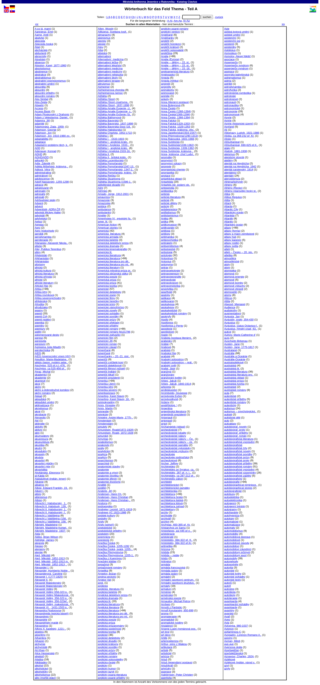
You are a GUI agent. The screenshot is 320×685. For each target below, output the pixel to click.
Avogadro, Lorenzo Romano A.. (242, 634)
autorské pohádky (234, 576)
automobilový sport (235, 555)
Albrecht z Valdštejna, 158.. (51, 521)
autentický (230, 405)
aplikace (166, 298)
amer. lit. (103, 221)
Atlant (227, 203)
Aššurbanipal (232, 141)
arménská (167, 595)
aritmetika (167, 546)
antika (164, 221)
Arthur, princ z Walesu (174, 644)
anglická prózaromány (111, 625)
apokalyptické (169, 310)
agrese (39, 337)
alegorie (39, 543)
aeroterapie (41, 239)
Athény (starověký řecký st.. (240, 190)
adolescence (42, 178)
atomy (227, 295)
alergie (39, 552)
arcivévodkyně (169, 399)
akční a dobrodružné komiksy (52, 389)
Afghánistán (42, 261)
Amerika (103, 380)
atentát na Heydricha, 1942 (240, 166)
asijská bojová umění (236, 31)
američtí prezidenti (109, 377)
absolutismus (42, 68)
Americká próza (107, 279)
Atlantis (228, 221)
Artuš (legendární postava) (176, 662)
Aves (227, 619)
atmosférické (231, 261)
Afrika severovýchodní (48, 298)
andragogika (105, 506)
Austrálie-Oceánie (234, 359)
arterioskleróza (170, 641)
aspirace (229, 71)
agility (38, 331)
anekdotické (105, 527)
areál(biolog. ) (169, 405)
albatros (39, 484)
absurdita (40, 86)
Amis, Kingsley (107, 405)
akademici (41, 374)
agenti (38, 313)
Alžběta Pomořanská (110, 163)
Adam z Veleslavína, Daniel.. (52, 117)
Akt (37, 420)
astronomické (232, 108)
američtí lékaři (106, 374)
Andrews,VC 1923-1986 (112, 512)
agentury (40, 328)
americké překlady (109, 322)
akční (38, 386)
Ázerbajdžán (231, 650)
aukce (227, 331)
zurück (219, 17)
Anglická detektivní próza (113, 595)
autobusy (229, 494)
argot (164, 423)
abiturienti (40, 53)
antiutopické (168, 249)
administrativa (43, 172)
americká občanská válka (113, 273)
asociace (229, 59)
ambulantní (104, 212)
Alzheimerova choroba (111, 89)
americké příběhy (108, 325)
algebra (39, 631)
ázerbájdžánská (233, 653)
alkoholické (41, 668)
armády (165, 585)
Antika (164, 218)
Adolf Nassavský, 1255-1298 (52, 181)
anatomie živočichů (109, 481)
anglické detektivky (109, 637)
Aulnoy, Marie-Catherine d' (240, 334)
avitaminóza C (232, 631)
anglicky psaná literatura (112, 674)
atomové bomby (233, 282)
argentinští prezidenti (173, 414)
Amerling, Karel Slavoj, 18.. (114, 399)
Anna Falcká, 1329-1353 (175, 126)
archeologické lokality (174, 432)
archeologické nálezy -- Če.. (177, 438)
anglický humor (107, 668)
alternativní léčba (108, 62)
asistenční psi (232, 40)
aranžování (167, 374)
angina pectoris (107, 576)
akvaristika (41, 469)
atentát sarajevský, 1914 (238, 169)
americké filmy (106, 298)
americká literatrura (109, 255)
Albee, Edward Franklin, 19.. (51, 487)
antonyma (167, 264)
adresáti (39, 197)
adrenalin (40, 190)
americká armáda (108, 236)
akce (37, 383)
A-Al (169, 20)
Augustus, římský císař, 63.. (240, 328)
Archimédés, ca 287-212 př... (178, 475)
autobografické (233, 491)
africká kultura (43, 270)
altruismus (104, 83)
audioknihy (230, 310)
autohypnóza (231, 515)
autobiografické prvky (236, 460)
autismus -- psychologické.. (240, 411)
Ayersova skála (233, 647)
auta (226, 393)
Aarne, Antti (42, 34)
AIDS (38, 353)
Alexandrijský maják (46, 622)
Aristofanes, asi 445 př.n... (176, 530)
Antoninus (167, 258)
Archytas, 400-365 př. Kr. (176, 524)
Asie (226, 28)
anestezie (103, 540)
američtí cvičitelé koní (110, 362)
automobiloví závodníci (237, 549)
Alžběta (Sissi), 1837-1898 (113, 105)
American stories (108, 227)
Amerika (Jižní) (107, 383)
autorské (229, 570)
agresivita (40, 340)
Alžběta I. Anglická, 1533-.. (114, 145)
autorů (228, 582)
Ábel (37, 47)
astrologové (231, 99)
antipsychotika (169, 239)
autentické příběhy (235, 399)
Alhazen (39, 641)
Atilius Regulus (233, 197)
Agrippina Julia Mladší (48, 347)
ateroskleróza (232, 178)
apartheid (166, 292)
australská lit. (232, 368)
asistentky (230, 47)
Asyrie (227, 117)
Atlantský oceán (233, 224)
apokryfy (166, 316)
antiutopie (167, 252)
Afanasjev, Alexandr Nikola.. (51, 243)
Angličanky (167, 37)
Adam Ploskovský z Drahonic (52, 114)
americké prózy (107, 319)
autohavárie (231, 512)
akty (37, 432)
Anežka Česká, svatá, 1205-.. (115, 549)
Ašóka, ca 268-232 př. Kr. (239, 135)
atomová (229, 273)
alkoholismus (42, 674)
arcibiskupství (169, 389)
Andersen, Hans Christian (113, 497)
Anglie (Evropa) (170, 59)
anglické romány (107, 656)
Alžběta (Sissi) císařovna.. (113, 102)
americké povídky (108, 316)
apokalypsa (167, 304)
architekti (166, 481)
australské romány (235, 389)
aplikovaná (167, 301)
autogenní (230, 503)
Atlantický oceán (233, 212)
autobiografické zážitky (237, 475)
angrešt (165, 83)
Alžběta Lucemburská (111, 160)
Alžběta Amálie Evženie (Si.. (114, 114)
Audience (229, 307)
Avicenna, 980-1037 (236, 625)
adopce (39, 184)
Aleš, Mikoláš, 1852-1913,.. (51, 564)
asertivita (166, 677)
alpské (102, 44)
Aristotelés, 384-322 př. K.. (177, 540)
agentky (39, 325)
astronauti (230, 102)
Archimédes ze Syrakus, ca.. (178, 469)
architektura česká (172, 497)
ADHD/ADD (42, 157)
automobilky (231, 533)
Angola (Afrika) (170, 80)
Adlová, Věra (42, 169)
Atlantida (229, 215)
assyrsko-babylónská (236, 74)
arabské (166, 356)
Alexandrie (41, 619)
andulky (102, 518)
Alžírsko (103, 190)
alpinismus (104, 37)
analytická (104, 451)
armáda (165, 564)
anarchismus (105, 460)
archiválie (166, 515)
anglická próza (106, 622)
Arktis (164, 558)
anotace (166, 175)
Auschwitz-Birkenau (236, 340)
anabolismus (105, 442)
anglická (103, 585)
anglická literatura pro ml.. (113, 616)
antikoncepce (169, 224)
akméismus (41, 408)
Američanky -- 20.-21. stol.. (114, 356)
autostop (229, 588)
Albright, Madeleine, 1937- (50, 530)
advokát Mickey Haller (48, 212)
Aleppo (39, 546)
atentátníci (230, 172)
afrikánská (41, 301)
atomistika (230, 270)
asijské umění (232, 34)
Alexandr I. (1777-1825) (49, 576)
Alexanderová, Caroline (48, 573)
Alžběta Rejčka (107, 175)
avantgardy (230, 607)
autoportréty (231, 564)
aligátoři (39, 656)
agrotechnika (42, 350)
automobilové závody (236, 543)
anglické (103, 634)
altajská (102, 53)
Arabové (166, 347)
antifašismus (168, 212)
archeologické (169, 429)
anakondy (104, 445)
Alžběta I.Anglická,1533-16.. (114, 151)
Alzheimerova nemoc (110, 93)
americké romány (108, 328)
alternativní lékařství (110, 65)
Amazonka (104, 203)
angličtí (165, 40)
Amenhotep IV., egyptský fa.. (115, 218)
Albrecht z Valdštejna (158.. (51, 518)
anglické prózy (106, 650)
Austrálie (229, 353)
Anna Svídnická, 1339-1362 (177, 148)
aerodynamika (43, 236)
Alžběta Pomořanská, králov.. (115, 172)
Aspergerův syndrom (236, 65)
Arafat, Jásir (168, 368)
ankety (165, 99)
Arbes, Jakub (169, 380)
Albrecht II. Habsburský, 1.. (51, 509)
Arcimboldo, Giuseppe (174, 393)
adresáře (40, 194)
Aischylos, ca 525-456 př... (50, 368)
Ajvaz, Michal (42, 371)
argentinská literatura (173, 411)
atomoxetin (230, 292)
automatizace (232, 524)
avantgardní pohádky (236, 604)
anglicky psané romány (174, 28)
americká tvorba (107, 285)
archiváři (166, 518)
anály (101, 448)
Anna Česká (168, 108)
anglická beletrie (107, 592)
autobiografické (233, 445)
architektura (168, 494)
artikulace (166, 647)
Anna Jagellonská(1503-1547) (179, 132)
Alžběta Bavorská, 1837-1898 (115, 123)
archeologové (169, 460)
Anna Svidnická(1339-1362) (177, 145)
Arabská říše (168, 353)
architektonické (170, 484)
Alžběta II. (104, 154)
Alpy (100, 47)
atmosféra (230, 258)
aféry (38, 252)
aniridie (165, 96)
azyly (227, 668)
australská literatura (235, 371)
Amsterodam (105, 423)
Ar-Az (186, 20)
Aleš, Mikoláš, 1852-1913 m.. (52, 561)
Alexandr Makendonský (48, 585)
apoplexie (166, 328)
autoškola (230, 592)
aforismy (40, 264)
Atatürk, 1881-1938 (235, 151)
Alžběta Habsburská (110, 129)
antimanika (167, 236)
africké (39, 279)
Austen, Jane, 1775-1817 (239, 347)
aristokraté (167, 536)
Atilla (227, 200)
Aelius (38, 221)
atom (227, 267)
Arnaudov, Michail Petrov (176, 601)
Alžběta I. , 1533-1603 (111, 138)
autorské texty (232, 579)
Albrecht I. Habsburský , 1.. (51, 503)
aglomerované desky (47, 334)
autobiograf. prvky (234, 429)
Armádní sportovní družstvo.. (178, 582)
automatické (231, 521)
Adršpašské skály (45, 200)
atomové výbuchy (234, 285)
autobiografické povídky (238, 454)
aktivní (38, 429)
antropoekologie (170, 270)
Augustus (229, 322)
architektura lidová (172, 503)
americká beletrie (108, 239)
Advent (39, 203)
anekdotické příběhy (110, 530)
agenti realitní (43, 319)
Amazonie (104, 200)
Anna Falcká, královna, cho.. (178, 129)
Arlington (166, 561)
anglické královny (108, 644)
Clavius (192, 1)
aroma (165, 613)
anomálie (166, 157)
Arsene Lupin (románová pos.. (179, 628)
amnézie (103, 414)
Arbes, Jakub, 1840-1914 (176, 383)
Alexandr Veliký (44, 588)
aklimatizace (42, 405)
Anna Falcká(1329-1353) (175, 123)
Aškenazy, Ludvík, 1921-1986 (241, 132)
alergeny (40, 549)
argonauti (166, 420)
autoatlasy (230, 423)
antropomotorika (170, 285)
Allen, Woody (106, 28)
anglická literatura (109, 588)
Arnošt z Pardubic (171, 607)
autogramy (230, 509)
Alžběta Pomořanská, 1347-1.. (116, 169)
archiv (164, 512)
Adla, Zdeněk (42, 163)
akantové (40, 380)
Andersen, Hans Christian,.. (114, 500)
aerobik (39, 233)
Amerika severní (107, 389)
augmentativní (232, 313)
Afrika (38, 288)
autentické (230, 396)
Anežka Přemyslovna (110, 552)
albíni (38, 494)
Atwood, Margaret (234, 304)
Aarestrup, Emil (44, 31)
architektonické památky (175, 487)
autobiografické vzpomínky (240, 472)
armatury (166, 588)
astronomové (232, 114)
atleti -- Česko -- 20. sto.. (238, 252)
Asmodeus (230, 53)
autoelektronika (233, 500)
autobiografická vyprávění (239, 442)
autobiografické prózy (237, 457)
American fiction (107, 224)
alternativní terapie (109, 80)
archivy (165, 521)
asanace (166, 671)
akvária (39, 457)
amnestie (103, 411)
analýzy (102, 457)
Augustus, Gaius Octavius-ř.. (241, 325)
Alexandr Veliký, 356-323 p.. (51, 598)
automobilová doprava (237, 536)
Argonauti (166, 417)
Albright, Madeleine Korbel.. (51, 527)
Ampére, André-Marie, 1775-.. (115, 417)
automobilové (232, 540)
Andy (101, 521)
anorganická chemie (173, 169)
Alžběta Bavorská (108, 120)
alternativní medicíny (110, 71)
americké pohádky (109, 313)
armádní (166, 576)
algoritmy (40, 634)
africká (39, 267)
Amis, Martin (105, 408)
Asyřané (229, 126)
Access (39, 108)
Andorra (103, 503)
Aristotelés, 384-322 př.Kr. (176, 543)
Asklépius (230, 50)
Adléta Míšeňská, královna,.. (51, 166)
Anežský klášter (107, 561)
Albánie (39, 481)
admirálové (41, 175)
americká (103, 230)
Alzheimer (104, 86)
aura (226, 337)
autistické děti (232, 417)
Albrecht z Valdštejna (47, 515)
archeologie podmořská (175, 457)
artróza (165, 656)
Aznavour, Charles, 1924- (239, 656)
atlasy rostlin (231, 243)
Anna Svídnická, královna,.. (177, 151)
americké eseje (107, 295)
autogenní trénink (234, 506)
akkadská (40, 399)
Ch (133, 17)
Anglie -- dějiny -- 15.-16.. (176, 68)
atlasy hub (230, 236)
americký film (105, 337)
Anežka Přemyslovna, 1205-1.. (116, 555)
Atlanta (228, 206)
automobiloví (231, 546)
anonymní (167, 160)
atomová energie (234, 276)
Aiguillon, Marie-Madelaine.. (51, 359)
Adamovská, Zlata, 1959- (49, 126)
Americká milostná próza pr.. (115, 270)
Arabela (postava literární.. (176, 337)
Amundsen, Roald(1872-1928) (116, 429)
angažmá (103, 564)
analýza (102, 454)
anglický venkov (170, 31)
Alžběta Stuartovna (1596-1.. (115, 181)
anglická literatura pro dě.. (113, 613)
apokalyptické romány (174, 313)
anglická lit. (104, 601)
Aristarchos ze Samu (173, 527)
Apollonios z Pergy (172, 325)
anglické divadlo (107, 641)
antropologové (169, 282)
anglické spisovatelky (110, 659)
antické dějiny (169, 203)
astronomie (230, 111)
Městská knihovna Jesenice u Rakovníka (149, 1)
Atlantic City (231, 209)
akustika (39, 445)
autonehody (231, 561)
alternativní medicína (110, 68)
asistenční (230, 37)
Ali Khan (40, 650)
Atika (227, 194)
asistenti (229, 44)
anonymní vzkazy (171, 163)
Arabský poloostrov (172, 359)
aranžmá (166, 371)
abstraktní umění (45, 83)
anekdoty (103, 533)
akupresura (41, 438)
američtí (103, 359)
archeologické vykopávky (176, 448)
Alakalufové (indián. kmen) (50, 478)
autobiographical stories (238, 487)
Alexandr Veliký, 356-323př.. (51, 601)
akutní (38, 448)
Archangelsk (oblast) (173, 426)
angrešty (166, 86)
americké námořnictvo (111, 307)
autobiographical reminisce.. (240, 484)
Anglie (164, 56)
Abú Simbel (41, 99)
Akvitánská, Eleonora (47, 472)
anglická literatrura (109, 604)
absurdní (40, 89)
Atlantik (228, 218)
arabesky (166, 340)
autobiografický (233, 478)
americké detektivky (109, 292)
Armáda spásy (169, 570)
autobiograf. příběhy (236, 432)
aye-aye (229, 644)
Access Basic (43, 111)
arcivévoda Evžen (171, 396)
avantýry (229, 610)
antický (165, 206)
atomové (229, 279)
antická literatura (171, 197)
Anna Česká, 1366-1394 (175, 117)
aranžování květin (171, 377)
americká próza (107, 282)
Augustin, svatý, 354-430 (238, 319)
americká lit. (105, 252)
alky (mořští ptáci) (45, 677)
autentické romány (235, 402)
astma (227, 80)
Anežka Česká (106, 543)
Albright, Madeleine (46, 524)
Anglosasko (168, 74)
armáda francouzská (173, 567)
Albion (38, 500)
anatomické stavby (109, 466)
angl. (101, 582)
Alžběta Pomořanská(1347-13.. (116, 166)
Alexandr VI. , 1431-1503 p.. (51, 607)
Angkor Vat (104, 579)
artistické (166, 653)
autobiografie (232, 481)
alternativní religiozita (110, 74)
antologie (166, 255)
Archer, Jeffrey (169, 463)
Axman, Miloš (232, 641)
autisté (228, 414)
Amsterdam (105, 420)
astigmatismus (232, 77)
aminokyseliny (106, 402)
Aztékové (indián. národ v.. (240, 662)
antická (165, 194)
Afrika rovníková (44, 295)
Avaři (227, 616)
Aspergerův (231, 62)
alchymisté (41, 647)
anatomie (103, 469)
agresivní (40, 344)
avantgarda (231, 601)
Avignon (229, 628)
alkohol (39, 665)
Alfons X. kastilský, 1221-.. (50, 628)
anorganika (167, 172)
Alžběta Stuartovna (109, 178)
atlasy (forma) (232, 230)
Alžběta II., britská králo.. (112, 157)
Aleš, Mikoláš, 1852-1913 (50, 558)
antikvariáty (167, 227)
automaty (229, 527)
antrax (164, 267)
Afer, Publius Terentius (48, 249)
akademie (40, 377)
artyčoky (166, 668)
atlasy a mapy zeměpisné (239, 233)
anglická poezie (107, 619)
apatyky (165, 295)
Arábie (165, 344)
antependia (167, 187)
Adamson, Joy (43, 132)
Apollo (164, 319)
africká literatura (44, 273)
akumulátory (42, 435)
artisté (164, 650)
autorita (228, 567)
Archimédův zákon (172, 478)
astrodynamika (232, 86)
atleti (227, 249)
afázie (38, 246)
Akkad (38, 396)
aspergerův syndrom (236, 68)
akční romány (43, 393)
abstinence (41, 71)
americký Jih (105, 340)
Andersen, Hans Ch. (110, 494)
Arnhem (165, 604)
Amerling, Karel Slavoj (111, 396)
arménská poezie (171, 598)
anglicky (103, 665)
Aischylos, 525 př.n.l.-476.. (50, 365)
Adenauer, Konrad (45, 151)
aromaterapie (169, 616)
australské (230, 386)
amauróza (104, 197)
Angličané (167, 34)
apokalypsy (167, 307)
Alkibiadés (41, 662)
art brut (165, 631)
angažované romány (110, 567)
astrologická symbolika (237, 93)
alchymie (40, 644)
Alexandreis (42, 616)
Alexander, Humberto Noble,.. (52, 570)
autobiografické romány (238, 466)
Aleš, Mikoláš (42, 555)
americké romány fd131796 (114, 331)
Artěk (164, 637)
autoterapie (231, 598)
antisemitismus (170, 246)
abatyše (39, 37)
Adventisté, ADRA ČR (47, 209)
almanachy (104, 34)
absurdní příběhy (45, 93)
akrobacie (40, 414)
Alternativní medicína (111, 59)
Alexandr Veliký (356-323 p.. (51, 592)
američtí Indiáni (107, 371)
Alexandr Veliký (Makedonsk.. (52, 595)
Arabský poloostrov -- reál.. (177, 362)
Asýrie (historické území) (238, 123)
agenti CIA (41, 316)
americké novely (107, 310)
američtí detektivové (110, 365)
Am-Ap (178, 20)
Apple (164, 334)
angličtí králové (170, 47)
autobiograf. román (235, 435)
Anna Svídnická (170, 141)
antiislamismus (170, 215)
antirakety (167, 243)
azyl (226, 665)
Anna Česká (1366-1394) (176, 111)
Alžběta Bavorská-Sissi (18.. (114, 126)
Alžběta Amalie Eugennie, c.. (115, 111)
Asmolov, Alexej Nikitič (237, 56)
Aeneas (39, 224)
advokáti (40, 215)
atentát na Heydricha (236, 163)
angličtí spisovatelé (172, 50)
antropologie (168, 279)
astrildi (228, 83)
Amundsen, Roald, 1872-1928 (115, 432)
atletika (228, 255)
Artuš (164, 659)
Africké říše (41, 285)
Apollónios (167, 322)
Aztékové (229, 659)
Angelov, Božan (107, 573)
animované (167, 93)
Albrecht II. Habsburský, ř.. (50, 512)
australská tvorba (234, 383)
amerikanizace (106, 393)
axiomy (228, 637)
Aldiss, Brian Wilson (46, 536)
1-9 (108, 17)
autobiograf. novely (235, 426)
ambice (102, 206)
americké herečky (108, 301)
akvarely (40, 454)
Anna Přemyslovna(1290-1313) (179, 135)
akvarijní (40, 460)
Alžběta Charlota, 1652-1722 (115, 132)
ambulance (104, 209)
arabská (166, 350)
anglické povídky (108, 647)
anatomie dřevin (107, 478)
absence (40, 62)
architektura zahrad (172, 506)
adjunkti (39, 160)
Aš (225, 129)
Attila (227, 301)
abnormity (41, 56)
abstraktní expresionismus (50, 80)
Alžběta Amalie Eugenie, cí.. (114, 108)
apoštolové (167, 331)
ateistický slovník (234, 157)
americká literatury (109, 267)
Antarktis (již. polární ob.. (175, 184)
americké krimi (106, 304)
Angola (165, 77)
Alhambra (40, 637)
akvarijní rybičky (44, 463)
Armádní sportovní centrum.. (178, 579)
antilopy (165, 233)
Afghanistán (42, 258)
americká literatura (109, 233)
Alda (37, 533)
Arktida (165, 552)
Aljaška (39, 659)
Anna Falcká (168, 120)
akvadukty (41, 451)
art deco (166, 634)
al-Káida (39, 475)
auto (226, 420)
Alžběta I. (103, 135)
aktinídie (40, 423)
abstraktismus (43, 77)
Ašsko (227, 138)
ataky (227, 148)
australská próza (234, 380)
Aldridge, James (44, 540)
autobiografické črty (235, 448)
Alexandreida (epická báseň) (52, 613)
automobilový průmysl (237, 552)
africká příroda (43, 276)
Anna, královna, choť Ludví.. (177, 154)
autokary (229, 518)
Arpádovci (167, 625)
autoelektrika (231, 497)
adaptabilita (41, 138)
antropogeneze (170, 273)
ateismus (229, 154)
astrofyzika (230, 89)
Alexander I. (42, 567)
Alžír (100, 187)
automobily (230, 558)
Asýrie (227, 120)
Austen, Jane (232, 344)
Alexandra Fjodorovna (48, 610)
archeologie (168, 454)
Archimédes (168, 466)
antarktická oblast (171, 178)
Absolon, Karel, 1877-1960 (50, 65)
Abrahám (40, 59)
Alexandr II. (41, 579)
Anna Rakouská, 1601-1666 (177, 138)
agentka (39, 322)
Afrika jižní (41, 292)
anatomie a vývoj (108, 472)
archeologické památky (174, 445)
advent (39, 206)
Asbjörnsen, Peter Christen (177, 674)
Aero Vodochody (44, 230)
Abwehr (39, 105)
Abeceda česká (44, 44)
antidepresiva (169, 209)
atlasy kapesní (232, 239)
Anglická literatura (108, 607)
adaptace (40, 141)
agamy (39, 310)
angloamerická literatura (175, 71)
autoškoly (229, 595)
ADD (37, 148)
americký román (107, 344)
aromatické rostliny (172, 622)
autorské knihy (232, 573)
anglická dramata (108, 598)
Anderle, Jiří (105, 491)
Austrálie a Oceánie (235, 356)
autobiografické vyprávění (239, 469)
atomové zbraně (233, 288)
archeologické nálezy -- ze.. (177, 442)
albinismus (41, 497)
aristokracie (168, 533)
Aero (37, 227)
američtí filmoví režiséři (111, 368)
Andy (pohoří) (106, 524)
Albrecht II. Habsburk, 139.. (51, 506)
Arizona (165, 549)
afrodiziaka (41, 307)
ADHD (38, 154)
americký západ (107, 347)
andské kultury (106, 515)
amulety (102, 426)
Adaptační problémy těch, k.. (52, 145)
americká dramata (108, 246)
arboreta (166, 386)
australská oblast (234, 377)
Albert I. (39, 491)
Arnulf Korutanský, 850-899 (177, 610)
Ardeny (165, 402)
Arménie (166, 592)
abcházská (41, 50)
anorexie (166, 166)
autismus (229, 408)
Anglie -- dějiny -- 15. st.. (175, 62)
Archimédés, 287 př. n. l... (176, 472)
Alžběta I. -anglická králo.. (113, 141)
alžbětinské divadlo (109, 184)
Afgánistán (41, 255)
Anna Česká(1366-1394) (175, 114)
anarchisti (103, 463)
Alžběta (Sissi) (106, 99)
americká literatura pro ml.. (114, 264)
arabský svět (168, 365)
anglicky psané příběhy (111, 677)
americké (103, 288)
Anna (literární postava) (175, 102)
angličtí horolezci (171, 44)
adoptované (42, 187)
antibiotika (167, 190)
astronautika (231, 105)
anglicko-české (107, 662)
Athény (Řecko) (233, 187)
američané (104, 353)
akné (37, 411)
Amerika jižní (105, 386)
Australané (230, 350)
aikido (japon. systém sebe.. (51, 362)
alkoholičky (41, 671)
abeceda (40, 40)
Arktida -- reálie (170, 555)
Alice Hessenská (44, 653)
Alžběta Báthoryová (109, 117)
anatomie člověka (108, 475)
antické (165, 200)
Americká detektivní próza (113, 243)
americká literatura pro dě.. (114, 261)
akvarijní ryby (42, 466)
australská (230, 365)
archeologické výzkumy (175, 451)
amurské (103, 435)
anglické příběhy (107, 653)
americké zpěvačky (109, 334)
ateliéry (228, 160)
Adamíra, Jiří (42, 120)
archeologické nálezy (173, 435)
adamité (39, 123)
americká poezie (107, 276)
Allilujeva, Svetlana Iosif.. (113, 31)
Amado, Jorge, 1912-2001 (113, 194)
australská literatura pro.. (238, 374)
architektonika (169, 491)
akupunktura (42, 442)
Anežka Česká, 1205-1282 (114, 546)
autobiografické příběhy (238, 463)
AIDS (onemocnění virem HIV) (53, 356)
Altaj (100, 50)
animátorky (167, 89)
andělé (102, 487)
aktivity (39, 426)
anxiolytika (167, 288)
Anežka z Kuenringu (110, 558)
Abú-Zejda (41, 102)
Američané (104, 350)
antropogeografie (171, 276)
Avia (226, 622)
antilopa (165, 230)
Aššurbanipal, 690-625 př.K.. (241, 145)
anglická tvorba (107, 631)
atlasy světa (231, 246)
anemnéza (104, 536)
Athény (228, 184)
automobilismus (233, 530)
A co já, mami (43, 28)
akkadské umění (44, 402)
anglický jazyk (106, 671)
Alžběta (102, 96)
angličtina (166, 53)
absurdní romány (45, 96)
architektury (168, 509)
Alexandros (41, 625)
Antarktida (167, 181)
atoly (227, 264)
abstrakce (40, 74)
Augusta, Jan (232, 316)
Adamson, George (45, 129)
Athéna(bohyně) (233, 181)
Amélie (102, 215)
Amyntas (103, 438)
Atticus (228, 298)
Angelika (103, 570)
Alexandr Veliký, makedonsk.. (52, 604)
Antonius (166, 261)
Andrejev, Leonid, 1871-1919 (115, 509)
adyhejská (41, 218)
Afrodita (39, 304)
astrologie (230, 96)
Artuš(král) (167, 665)
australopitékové (233, 362)
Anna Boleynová (170, 105)
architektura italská (172, 500)
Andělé (102, 484)
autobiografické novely (237, 451)
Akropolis (40, 417)
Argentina (166, 408)
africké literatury (44, 282)
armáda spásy (169, 573)
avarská (228, 613)
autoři (227, 585)
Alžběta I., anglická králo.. (113, 148)
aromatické (167, 619)
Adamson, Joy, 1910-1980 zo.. (53, 135)
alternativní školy (108, 77)
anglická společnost (109, 628)
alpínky (102, 40)
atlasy (227, 227)
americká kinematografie (112, 249)
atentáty (229, 175)
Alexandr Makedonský (48, 582)
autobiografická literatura (238, 438)
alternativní (104, 56)
